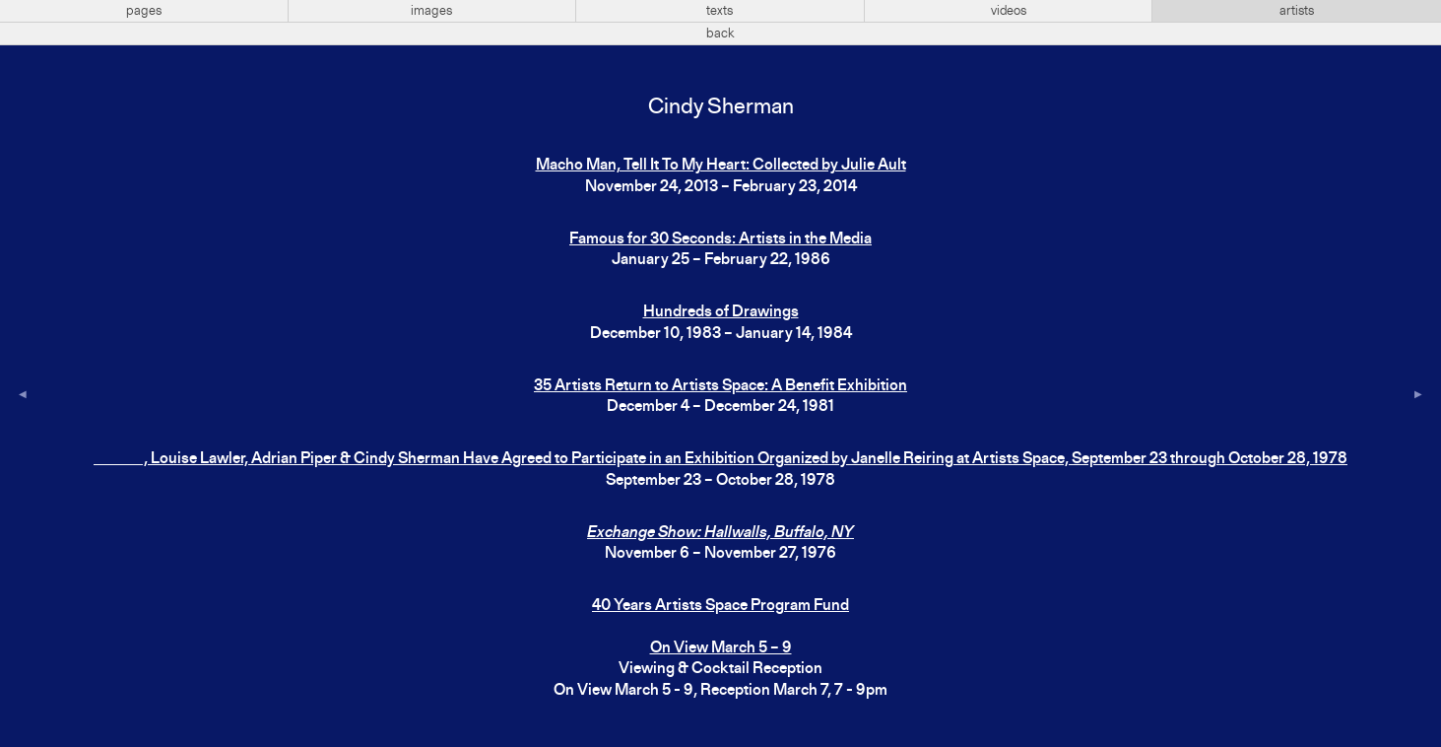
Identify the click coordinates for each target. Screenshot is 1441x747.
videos (1008, 11)
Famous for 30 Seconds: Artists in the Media (720, 239)
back (720, 33)
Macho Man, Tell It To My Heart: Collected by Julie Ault (721, 165)
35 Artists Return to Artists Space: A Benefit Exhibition (720, 386)
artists (1296, 11)
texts (719, 11)
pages (144, 11)
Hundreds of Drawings (721, 312)
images (431, 11)
